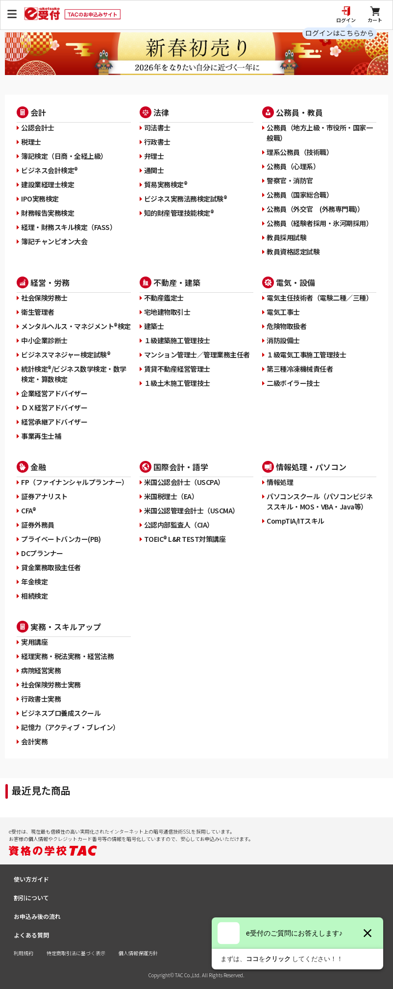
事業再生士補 (41, 436)
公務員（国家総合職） (300, 195)
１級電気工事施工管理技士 (306, 354)
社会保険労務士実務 (51, 684)
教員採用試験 (286, 237)
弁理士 (154, 156)
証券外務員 (37, 525)
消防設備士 (283, 340)
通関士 (154, 170)
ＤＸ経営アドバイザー (54, 407)
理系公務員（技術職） (300, 152)
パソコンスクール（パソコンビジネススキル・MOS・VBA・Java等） (319, 501)
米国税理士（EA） (171, 496)
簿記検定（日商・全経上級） (64, 156)
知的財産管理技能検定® (179, 213)
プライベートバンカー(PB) (60, 539)
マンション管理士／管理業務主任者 (197, 354)
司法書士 (157, 127)
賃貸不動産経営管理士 (177, 369)
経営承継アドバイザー (54, 422)
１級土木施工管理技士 (177, 383)
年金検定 (34, 581)
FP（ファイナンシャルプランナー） (74, 482)
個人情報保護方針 (138, 953)
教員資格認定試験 (293, 251)
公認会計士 (37, 127)
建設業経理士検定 (47, 184)
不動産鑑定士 (164, 298)
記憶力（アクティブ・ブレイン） (70, 727)
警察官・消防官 (290, 180)
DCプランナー (42, 553)
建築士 (154, 326)
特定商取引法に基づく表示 (76, 953)
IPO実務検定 (40, 198)
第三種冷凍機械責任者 (300, 369)
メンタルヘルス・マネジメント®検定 (76, 326)
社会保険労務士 (44, 298)
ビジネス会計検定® (49, 170)
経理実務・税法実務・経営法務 (67, 656)
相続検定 (34, 596)
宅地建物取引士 (167, 312)
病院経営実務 (41, 670)
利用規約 (23, 953)
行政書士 (157, 142)
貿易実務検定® (166, 184)
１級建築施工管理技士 (177, 340)
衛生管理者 (37, 312)
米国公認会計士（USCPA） (184, 482)
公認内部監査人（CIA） (179, 525)
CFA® (28, 510)
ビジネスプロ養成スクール (60, 713)
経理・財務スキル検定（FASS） (68, 227)
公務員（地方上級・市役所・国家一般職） (319, 133)
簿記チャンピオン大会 (54, 241)
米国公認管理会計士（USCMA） (191, 510)
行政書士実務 (41, 699)
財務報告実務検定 (47, 213)
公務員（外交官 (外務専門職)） (315, 209)
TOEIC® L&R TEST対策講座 (185, 539)
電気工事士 (283, 312)
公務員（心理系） (293, 166)
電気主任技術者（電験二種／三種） (319, 298)
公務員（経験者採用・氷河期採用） (319, 223)
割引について (31, 897)
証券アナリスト (44, 496)
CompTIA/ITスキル (295, 521)
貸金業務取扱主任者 (51, 567)
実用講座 (34, 642)
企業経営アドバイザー (54, 393)
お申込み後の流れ (37, 916)
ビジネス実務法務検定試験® (185, 198)
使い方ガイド (31, 879)
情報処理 (280, 482)
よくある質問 (31, 935)
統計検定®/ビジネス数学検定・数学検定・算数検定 (73, 374)
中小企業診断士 (44, 340)
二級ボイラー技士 (293, 383)
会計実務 (34, 741)
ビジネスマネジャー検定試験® (65, 354)
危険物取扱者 (286, 326)
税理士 (31, 142)
